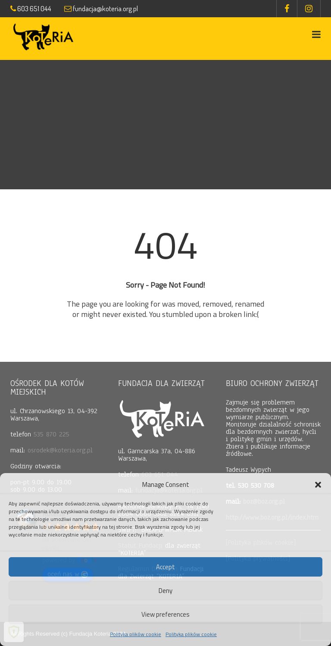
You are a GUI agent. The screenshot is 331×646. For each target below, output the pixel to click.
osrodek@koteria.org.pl (60, 450)
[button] (318, 484)
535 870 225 (51, 434)
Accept (165, 567)
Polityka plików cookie (135, 634)
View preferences (165, 614)
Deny (165, 591)
